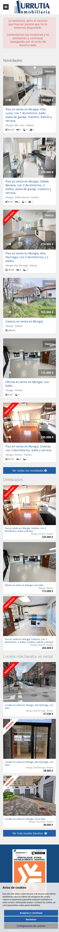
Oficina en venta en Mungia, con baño (24, 585)
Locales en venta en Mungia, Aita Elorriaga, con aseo (29, 706)
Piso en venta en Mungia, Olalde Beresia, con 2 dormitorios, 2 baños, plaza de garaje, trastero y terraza (28, 187)
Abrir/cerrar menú (6, 7)
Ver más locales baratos (29, 833)
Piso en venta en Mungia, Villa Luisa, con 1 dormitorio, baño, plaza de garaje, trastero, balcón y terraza (29, 115)
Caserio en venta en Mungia (24, 321)
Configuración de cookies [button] (31, 925)
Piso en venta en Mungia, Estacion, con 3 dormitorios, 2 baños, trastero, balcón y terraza (29, 641)
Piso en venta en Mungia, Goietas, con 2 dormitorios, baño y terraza (28, 448)
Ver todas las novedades (29, 470)
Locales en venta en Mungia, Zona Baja (25, 818)
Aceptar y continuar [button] (31, 912)
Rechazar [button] (31, 919)
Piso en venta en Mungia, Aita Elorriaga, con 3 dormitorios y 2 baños (27, 257)
